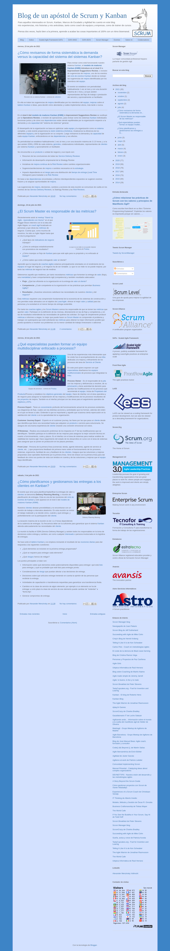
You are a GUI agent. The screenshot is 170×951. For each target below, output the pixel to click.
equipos (29, 133)
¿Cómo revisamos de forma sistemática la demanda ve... (130, 111)
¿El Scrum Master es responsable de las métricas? (57, 211)
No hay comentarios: (68, 196)
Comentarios (120, 273)
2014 (118, 182)
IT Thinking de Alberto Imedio (125, 798)
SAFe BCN (86, 40)
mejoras (86, 73)
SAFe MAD (72, 40)
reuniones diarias (88, 542)
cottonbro (58, 97)
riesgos (31, 557)
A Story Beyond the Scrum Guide (126, 781)
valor (55, 260)
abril (120, 145)
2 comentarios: (66, 329)
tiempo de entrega (79, 172)
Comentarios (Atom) (68, 623)
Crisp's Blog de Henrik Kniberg (125, 639)
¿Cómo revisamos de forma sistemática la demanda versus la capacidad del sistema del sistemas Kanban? (60, 55)
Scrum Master (73, 317)
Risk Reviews (78, 190)
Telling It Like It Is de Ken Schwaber (127, 643)
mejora (87, 78)
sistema (100, 128)
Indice (31, 40)
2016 (118, 175)
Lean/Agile (62, 301)
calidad (90, 301)
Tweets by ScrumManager (123, 253)
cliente (83, 281)
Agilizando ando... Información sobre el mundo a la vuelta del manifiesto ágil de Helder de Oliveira (132, 722)
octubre (121, 96)
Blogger (93, 945)
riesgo (47, 172)
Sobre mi (128, 40)
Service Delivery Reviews (69, 156)
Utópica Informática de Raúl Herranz (128, 668)
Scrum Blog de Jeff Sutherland (125, 630)
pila (104, 381)
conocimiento (46, 407)
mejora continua (40, 164)
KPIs (29, 402)
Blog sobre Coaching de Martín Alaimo (129, 672)
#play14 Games (119, 707)
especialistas (73, 370)
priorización (72, 386)
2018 (118, 168)
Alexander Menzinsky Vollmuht (125, 873)
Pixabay (86, 249)
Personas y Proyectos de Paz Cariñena (129, 659)
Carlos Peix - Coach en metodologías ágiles (131, 647)
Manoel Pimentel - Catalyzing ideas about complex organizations (130, 769)
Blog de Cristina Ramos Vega (125, 655)
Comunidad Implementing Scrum (126, 764)
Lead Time (92, 172)
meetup (41, 217)
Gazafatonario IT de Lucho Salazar (127, 715)
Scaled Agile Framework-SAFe (51, 40)
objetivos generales (54, 394)
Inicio (65, 614)
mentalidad (26, 277)
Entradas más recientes (30, 614)
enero (120, 156)
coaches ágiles (47, 264)
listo (101, 565)
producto (39, 152)
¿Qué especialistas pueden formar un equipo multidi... (129, 123)
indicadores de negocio (44, 240)
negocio (25, 295)
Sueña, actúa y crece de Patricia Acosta (129, 838)
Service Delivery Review (40, 190)
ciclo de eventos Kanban (80, 76)
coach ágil (35, 225)
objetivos (21, 402)
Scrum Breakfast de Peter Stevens (127, 684)
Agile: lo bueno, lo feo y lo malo (126, 680)
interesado (69, 534)
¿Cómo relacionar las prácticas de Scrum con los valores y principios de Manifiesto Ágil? (132, 200)
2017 (118, 171)
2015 (118, 179)
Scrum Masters (52, 309)
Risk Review (57, 164)
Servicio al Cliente (93, 362)
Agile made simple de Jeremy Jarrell (128, 676)
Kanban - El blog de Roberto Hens (127, 695)
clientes (104, 144)
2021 (118, 89)
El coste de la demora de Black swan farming (131, 651)
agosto (121, 103)
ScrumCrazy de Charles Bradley (126, 711)
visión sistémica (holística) (61, 131)
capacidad (35, 123)
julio (120, 107)
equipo (82, 81)
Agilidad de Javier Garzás (123, 756)
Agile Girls (117, 663)
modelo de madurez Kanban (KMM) (47, 115)
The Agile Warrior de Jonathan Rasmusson (130, 703)
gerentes (57, 144)
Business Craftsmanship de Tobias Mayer (130, 806)
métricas (42, 228)
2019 (118, 164)
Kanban (77, 65)
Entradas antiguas (97, 614)
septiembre (123, 100)
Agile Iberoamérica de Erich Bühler (127, 752)
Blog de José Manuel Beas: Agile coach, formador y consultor (129, 742)
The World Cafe (119, 811)
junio (120, 137)
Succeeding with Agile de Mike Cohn (128, 634)
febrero (121, 152)
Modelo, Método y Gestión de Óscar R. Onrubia (132, 802)
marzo (120, 148)
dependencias (50, 120)
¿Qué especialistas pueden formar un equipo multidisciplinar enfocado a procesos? (52, 346)
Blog (22, 40)
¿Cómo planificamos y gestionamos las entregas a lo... (129, 130)
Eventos (117, 40)
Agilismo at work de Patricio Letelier (127, 760)
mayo (120, 141)
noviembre (122, 92)
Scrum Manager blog (121, 622)
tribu (104, 357)
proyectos (25, 399)
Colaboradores (143, 40)
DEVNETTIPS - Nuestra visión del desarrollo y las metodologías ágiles (132, 776)
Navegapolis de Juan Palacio (125, 626)
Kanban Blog (118, 699)
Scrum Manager (102, 40)
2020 (118, 160)
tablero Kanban (24, 105)
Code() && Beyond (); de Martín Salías (129, 748)
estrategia (79, 168)
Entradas (119, 269)
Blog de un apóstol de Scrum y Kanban (72, 15)
